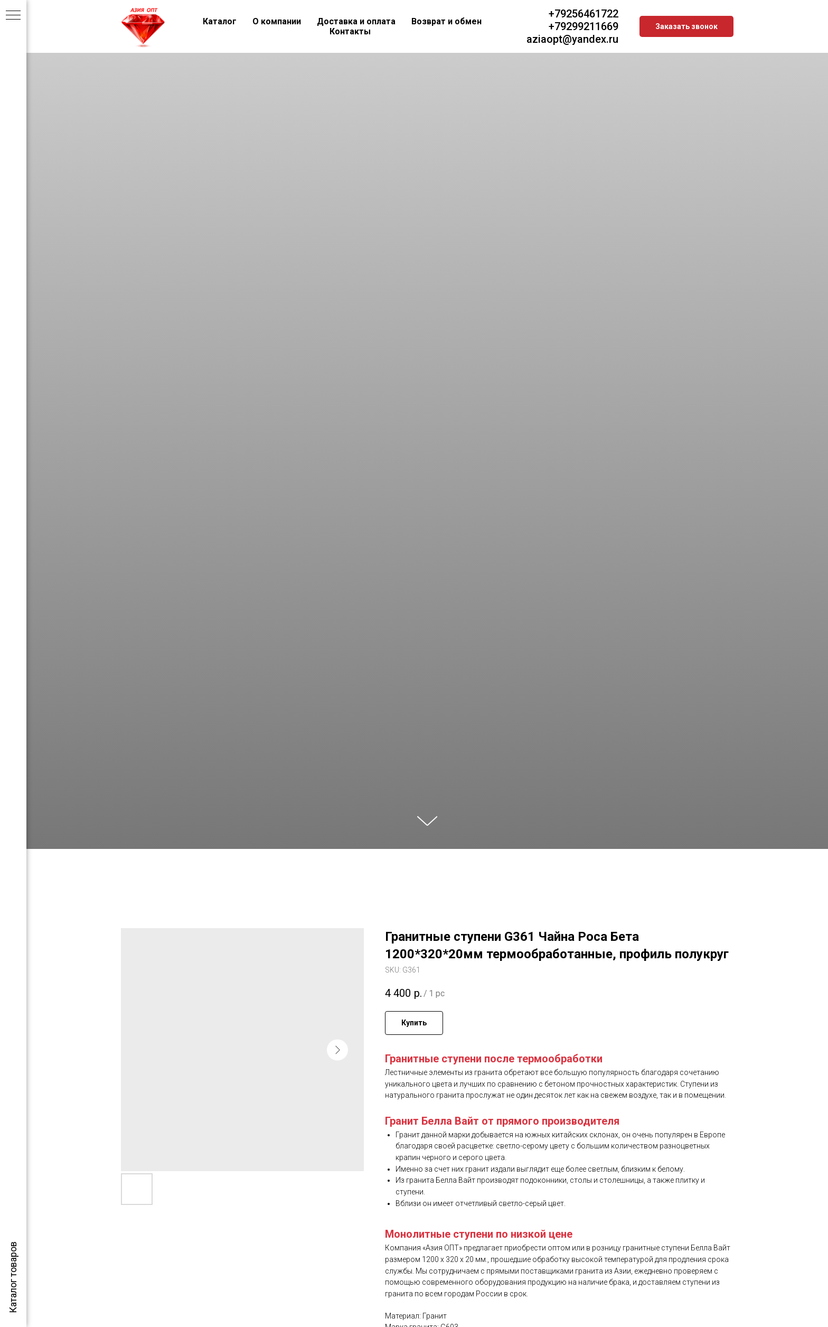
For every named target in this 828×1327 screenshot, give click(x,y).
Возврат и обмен (446, 21)
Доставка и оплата (356, 21)
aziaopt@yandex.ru (572, 39)
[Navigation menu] (13, 16)
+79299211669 (583, 26)
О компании (276, 21)
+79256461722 (583, 13)
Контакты (350, 31)
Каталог (220, 21)
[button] (686, 26)
